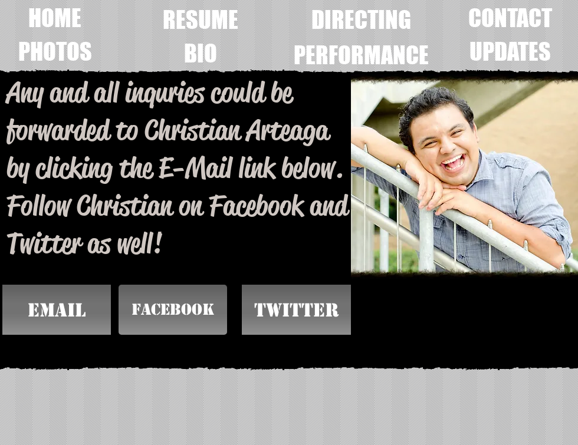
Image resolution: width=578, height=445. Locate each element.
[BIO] (200, 53)
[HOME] (55, 17)
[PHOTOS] (55, 51)
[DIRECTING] (361, 19)
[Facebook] (173, 310)
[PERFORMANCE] (361, 54)
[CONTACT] (510, 17)
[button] (296, 310)
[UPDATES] (510, 51)
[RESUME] (200, 19)
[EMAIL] (56, 310)
